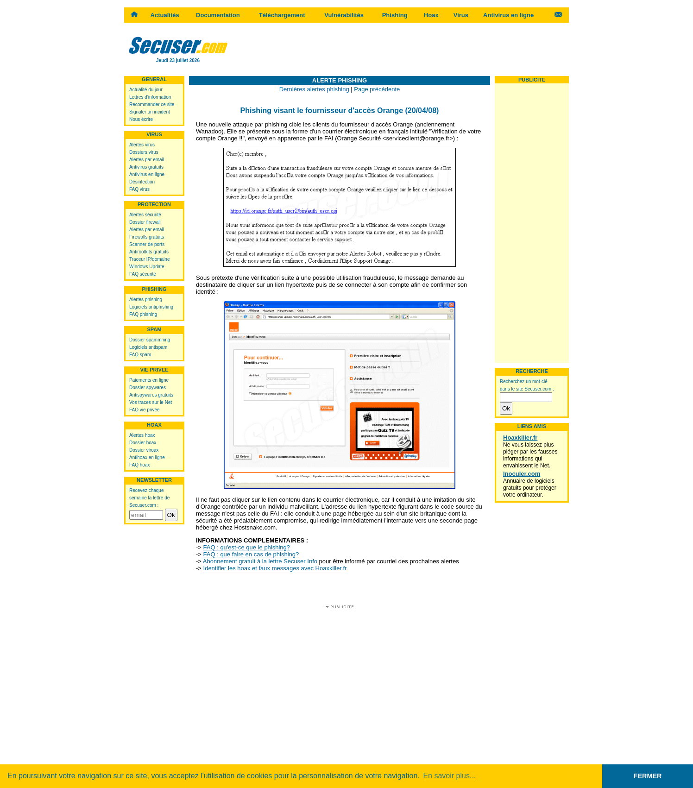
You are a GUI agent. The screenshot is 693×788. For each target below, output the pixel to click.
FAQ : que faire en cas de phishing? (251, 554)
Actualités (165, 15)
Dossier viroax (143, 450)
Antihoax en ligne (147, 457)
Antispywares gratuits (151, 394)
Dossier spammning (149, 339)
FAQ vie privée (144, 409)
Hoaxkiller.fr (520, 437)
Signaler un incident (149, 111)
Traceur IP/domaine (149, 259)
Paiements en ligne (149, 380)
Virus (461, 15)
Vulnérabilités (344, 15)
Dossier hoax (142, 442)
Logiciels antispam (148, 347)
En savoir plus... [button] (449, 776)
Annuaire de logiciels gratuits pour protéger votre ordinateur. (529, 488)
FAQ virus (139, 189)
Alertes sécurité (145, 214)
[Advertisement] (400, 48)
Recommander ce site (151, 104)
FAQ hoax (139, 464)
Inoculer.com (521, 473)
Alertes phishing (145, 299)
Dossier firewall (145, 222)
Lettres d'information (150, 97)
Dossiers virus (143, 152)
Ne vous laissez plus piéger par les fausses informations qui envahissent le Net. (530, 455)
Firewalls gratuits (146, 237)
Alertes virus (142, 144)
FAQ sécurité (142, 274)
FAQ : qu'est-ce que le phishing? (246, 547)
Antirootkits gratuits (149, 251)
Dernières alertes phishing (314, 89)
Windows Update (146, 266)
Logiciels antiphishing (151, 306)
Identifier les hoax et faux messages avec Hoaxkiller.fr (275, 568)
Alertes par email (146, 159)
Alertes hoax (142, 435)
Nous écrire (141, 119)
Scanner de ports (146, 244)
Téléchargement (282, 15)
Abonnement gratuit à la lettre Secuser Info (260, 561)
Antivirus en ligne (508, 15)
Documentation (218, 15)
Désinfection (142, 181)
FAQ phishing (143, 314)
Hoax (431, 15)
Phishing (395, 15)
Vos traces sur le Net (150, 402)
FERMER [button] (648, 776)
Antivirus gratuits (146, 167)
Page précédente (377, 89)
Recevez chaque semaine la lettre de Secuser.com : (149, 498)
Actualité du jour (146, 89)
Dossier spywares (147, 387)
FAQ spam (140, 354)
